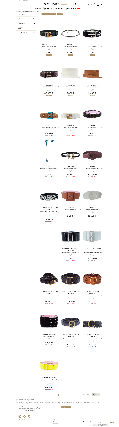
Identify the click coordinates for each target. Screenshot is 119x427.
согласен (112, 422)
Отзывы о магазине (88, 418)
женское (58, 8)
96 (98, 394)
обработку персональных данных (101, 425)
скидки (82, 8)
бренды (46, 8)
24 (93, 394)
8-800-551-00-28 (22, 1)
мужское (70, 8)
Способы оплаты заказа (59, 421)
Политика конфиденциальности (91, 421)
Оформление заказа (58, 419)
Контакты (55, 416)
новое (36, 8)
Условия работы (87, 419)
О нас (84, 416)
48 (96, 394)
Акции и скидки (57, 423)
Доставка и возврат (58, 418)
